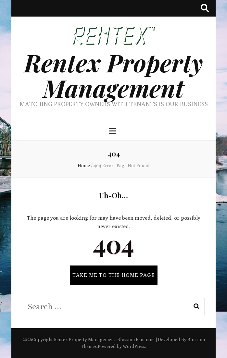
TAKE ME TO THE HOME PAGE (113, 275)
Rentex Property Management (113, 75)
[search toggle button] (205, 8)
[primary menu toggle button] (113, 131)
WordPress (134, 346)
